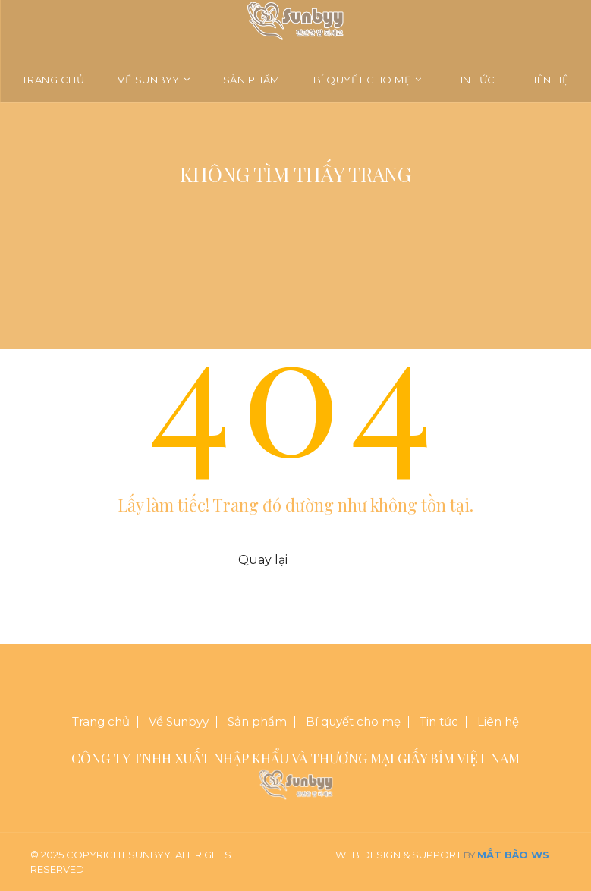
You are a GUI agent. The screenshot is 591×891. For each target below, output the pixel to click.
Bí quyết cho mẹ (362, 80)
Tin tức (474, 80)
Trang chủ (53, 80)
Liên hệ (549, 80)
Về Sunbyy (149, 80)
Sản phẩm (251, 80)
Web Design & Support (398, 854)
